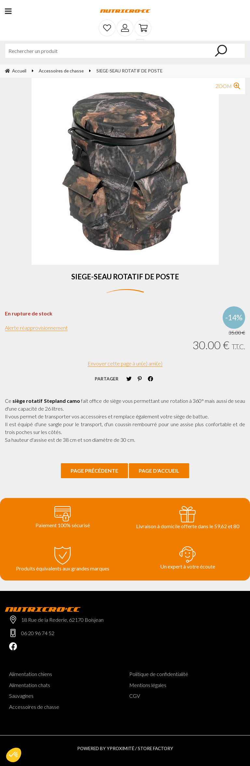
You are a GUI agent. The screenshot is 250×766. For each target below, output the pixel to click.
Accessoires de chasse (34, 707)
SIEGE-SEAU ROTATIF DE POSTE (125, 276)
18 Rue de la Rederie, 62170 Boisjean (62, 620)
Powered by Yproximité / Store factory (125, 748)
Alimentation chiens (30, 674)
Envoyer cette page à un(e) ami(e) (125, 363)
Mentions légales (147, 685)
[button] (13, 755)
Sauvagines (21, 696)
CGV (134, 696)
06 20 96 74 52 (37, 633)
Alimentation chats (29, 685)
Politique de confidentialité (158, 674)
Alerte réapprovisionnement (36, 328)
